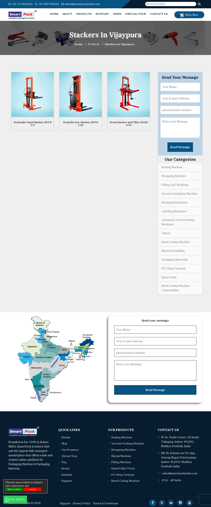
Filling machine (121, 459)
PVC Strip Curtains (173, 266)
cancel (32, 489)
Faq (64, 459)
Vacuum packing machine (127, 441)
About (67, 13)
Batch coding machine (125, 478)
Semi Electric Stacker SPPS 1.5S (80, 123)
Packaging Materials (174, 258)
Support (102, 13)
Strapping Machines (174, 201)
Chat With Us (15, 499)
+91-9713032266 (22, 4)
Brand (65, 465)
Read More (28, 466)
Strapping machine (123, 447)
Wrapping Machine (173, 175)
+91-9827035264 (50, 4)
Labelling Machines (173, 210)
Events (66, 435)
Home (54, 13)
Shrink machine (121, 453)
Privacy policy (37, 485)
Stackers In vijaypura (119, 44)
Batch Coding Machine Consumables (175, 286)
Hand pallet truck (123, 465)
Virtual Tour (135, 13)
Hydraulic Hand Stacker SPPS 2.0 (33, 123)
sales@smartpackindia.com (85, 4)
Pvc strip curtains (123, 472)
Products (84, 13)
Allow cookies (14, 489)
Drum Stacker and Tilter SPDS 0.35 (129, 123)
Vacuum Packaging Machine (179, 193)
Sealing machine (121, 435)
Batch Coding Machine (175, 240)
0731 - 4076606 (172, 478)
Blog (64, 441)
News (117, 13)
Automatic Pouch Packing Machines (177, 221)
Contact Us (159, 13)
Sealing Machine (172, 167)
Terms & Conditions (106, 500)
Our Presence (70, 447)
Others (165, 232)
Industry (67, 472)
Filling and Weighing (175, 184)
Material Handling (173, 249)
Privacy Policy (82, 500)
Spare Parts (168, 275)
